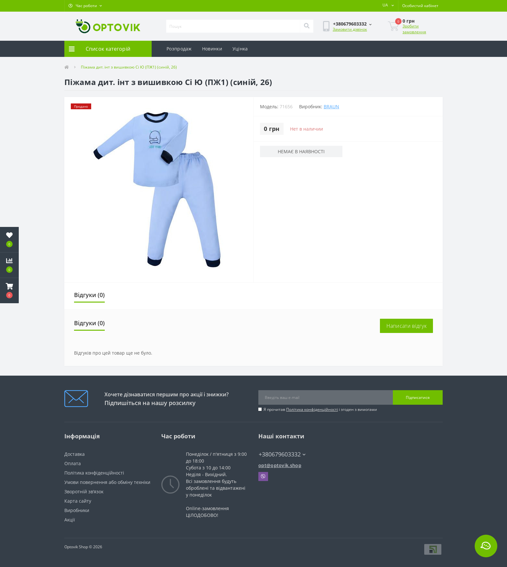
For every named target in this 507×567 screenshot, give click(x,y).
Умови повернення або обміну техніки (107, 482)
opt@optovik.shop (279, 465)
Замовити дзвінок (350, 29)
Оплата (72, 463)
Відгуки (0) (89, 295)
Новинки (212, 49)
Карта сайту (77, 501)
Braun (331, 106)
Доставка (74, 454)
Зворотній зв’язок (83, 491)
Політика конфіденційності (312, 409)
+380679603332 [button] (282, 454)
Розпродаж (179, 49)
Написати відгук (406, 325)
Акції (69, 520)
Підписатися (418, 397)
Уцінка (240, 49)
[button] (85, 6)
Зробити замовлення (414, 29)
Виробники (76, 510)
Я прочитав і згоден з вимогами (320, 409)
